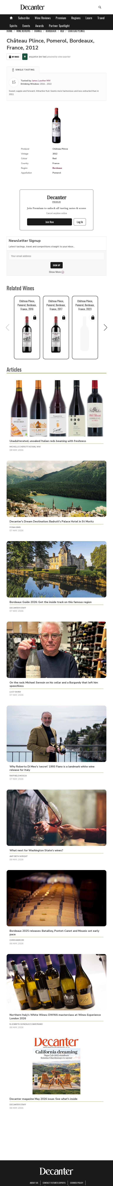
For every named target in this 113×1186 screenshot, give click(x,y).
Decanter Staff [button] (18, 608)
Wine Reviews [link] (23, 31)
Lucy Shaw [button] (15, 692)
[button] (23, 70)
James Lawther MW (41, 80)
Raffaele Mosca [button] (18, 775)
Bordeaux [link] (51, 31)
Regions (76, 18)
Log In (80, 222)
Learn (89, 18)
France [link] (38, 31)
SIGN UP (56, 265)
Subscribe (24, 18)
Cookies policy (76, 1182)
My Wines (13, 57)
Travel (101, 18)
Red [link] (62, 31)
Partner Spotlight (59, 25)
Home (9, 31)
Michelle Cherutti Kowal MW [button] (25, 446)
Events (26, 25)
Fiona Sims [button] (15, 527)
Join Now (49, 222)
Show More (56, 272)
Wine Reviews (43, 18)
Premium (61, 18)
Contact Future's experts (54, 1182)
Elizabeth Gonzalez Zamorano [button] (26, 1024)
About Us (34, 1182)
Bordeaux (57, 168)
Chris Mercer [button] (17, 940)
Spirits (13, 25)
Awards (39, 25)
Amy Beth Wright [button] (19, 856)
